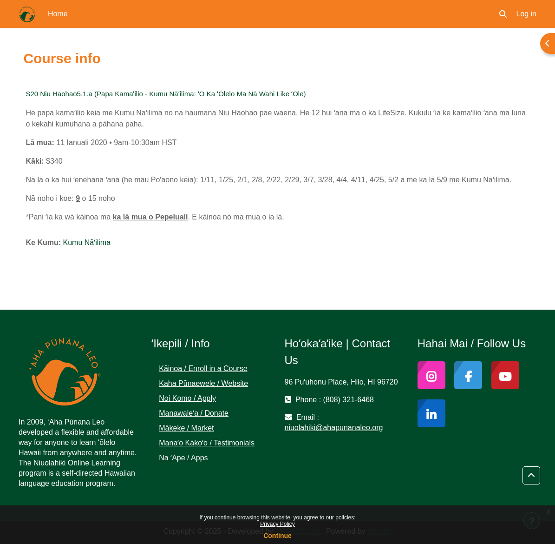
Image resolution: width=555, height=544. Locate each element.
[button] (503, 14)
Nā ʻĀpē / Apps (183, 458)
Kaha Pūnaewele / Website (203, 383)
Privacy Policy (277, 524)
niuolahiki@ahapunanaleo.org (334, 427)
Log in (526, 14)
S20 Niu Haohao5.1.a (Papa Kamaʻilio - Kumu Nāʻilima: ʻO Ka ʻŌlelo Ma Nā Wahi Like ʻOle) (166, 94)
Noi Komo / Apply (187, 398)
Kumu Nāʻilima (87, 242)
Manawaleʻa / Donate (194, 413)
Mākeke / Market (186, 428)
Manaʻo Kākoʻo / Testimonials (207, 443)
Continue (277, 535)
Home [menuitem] (58, 14)
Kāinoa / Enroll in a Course (203, 368)
